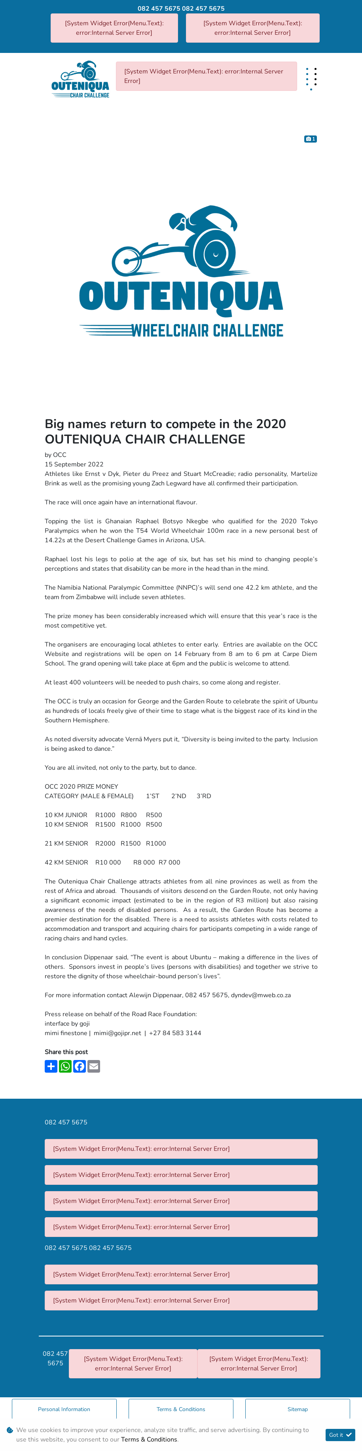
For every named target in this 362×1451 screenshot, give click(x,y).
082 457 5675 (159, 8)
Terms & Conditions (181, 1409)
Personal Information (64, 1409)
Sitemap (298, 1409)
